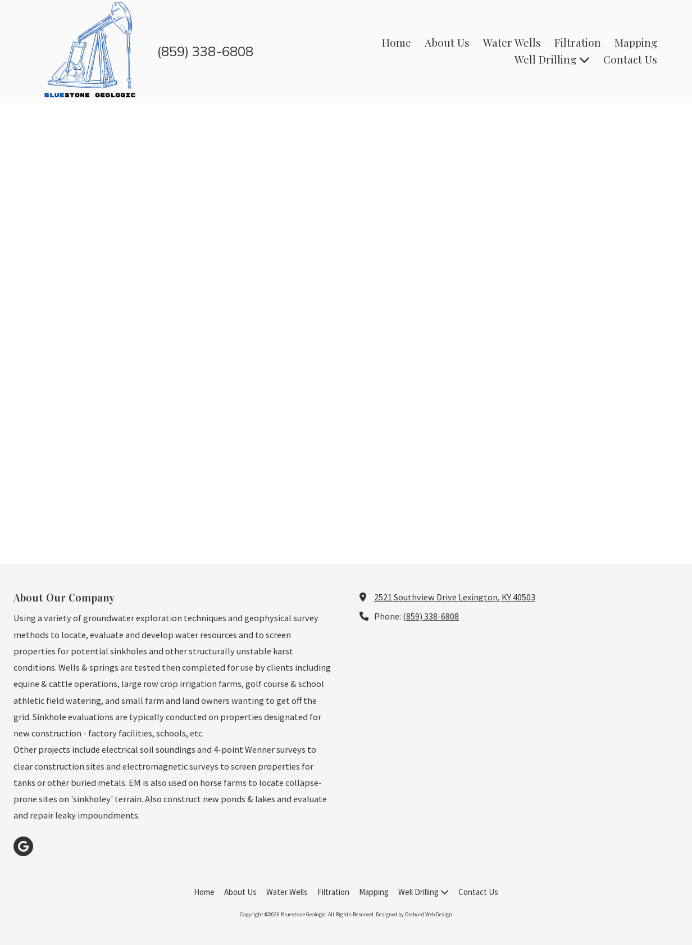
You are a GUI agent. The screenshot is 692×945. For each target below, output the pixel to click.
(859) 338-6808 (431, 616)
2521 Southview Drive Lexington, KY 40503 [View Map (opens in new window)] (454, 597)
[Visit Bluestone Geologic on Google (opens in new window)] (23, 846)
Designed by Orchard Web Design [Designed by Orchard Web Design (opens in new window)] (414, 914)
